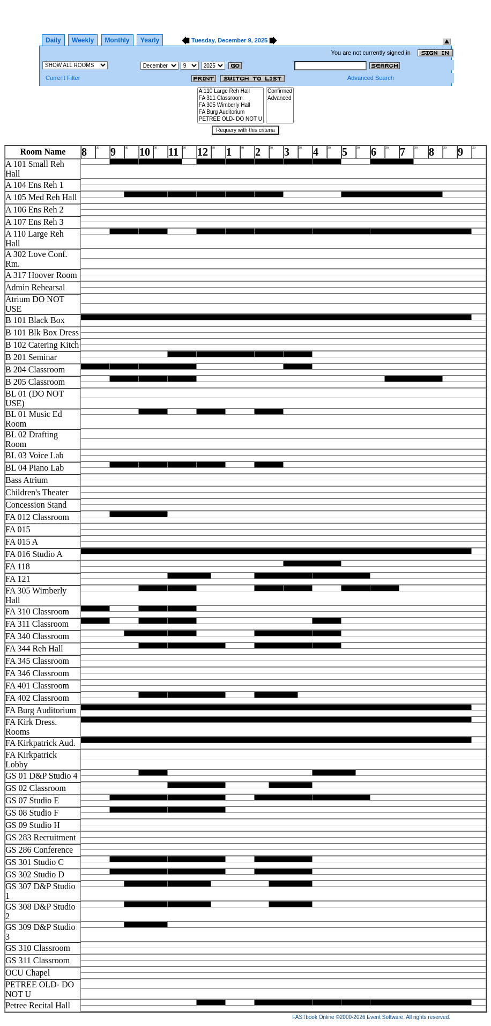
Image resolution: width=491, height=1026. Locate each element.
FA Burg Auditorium (230, 112)
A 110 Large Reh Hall (230, 91)
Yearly (149, 40)
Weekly (83, 40)
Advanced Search (370, 78)
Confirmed (279, 91)
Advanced (279, 98)
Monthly (117, 40)
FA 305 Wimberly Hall (230, 105)
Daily (53, 40)
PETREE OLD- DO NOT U (230, 119)
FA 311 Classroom (230, 98)
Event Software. (386, 1017)
